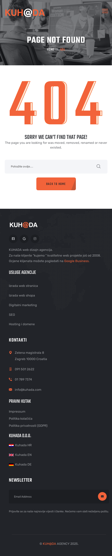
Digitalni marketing (23, 305)
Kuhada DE (23, 464)
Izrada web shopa (22, 295)
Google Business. (76, 261)
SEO (12, 315)
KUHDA (49, 544)
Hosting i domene (22, 324)
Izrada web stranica (23, 286)
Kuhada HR (23, 445)
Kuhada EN (23, 455)
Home (50, 50)
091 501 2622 (24, 369)
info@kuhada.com (28, 390)
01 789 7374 (23, 379)
